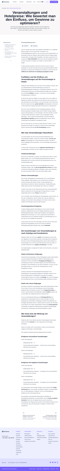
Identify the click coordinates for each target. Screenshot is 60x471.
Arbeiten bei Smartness (53, 441)
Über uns (50, 439)
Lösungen (22, 1)
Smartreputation (19, 446)
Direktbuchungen (28, 435)
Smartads (18, 433)
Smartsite (18, 448)
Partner (49, 443)
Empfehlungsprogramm (53, 437)
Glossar (38, 439)
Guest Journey (27, 439)
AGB (57, 468)
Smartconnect (19, 437)
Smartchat (18, 435)
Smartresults (18, 450)
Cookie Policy (39, 468)
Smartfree (18, 439)
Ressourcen (40, 1)
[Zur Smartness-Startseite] (5, 2)
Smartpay (18, 441)
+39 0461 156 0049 (8, 438)
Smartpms (18, 443)
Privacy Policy (32, 468)
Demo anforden (51, 433)
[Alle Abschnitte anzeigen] (10, 60)
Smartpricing (18, 445)
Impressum (52, 468)
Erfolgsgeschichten (41, 435)
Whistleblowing (46, 468)
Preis (34, 1)
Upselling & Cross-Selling (29, 441)
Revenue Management (29, 437)
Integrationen (29, 1)
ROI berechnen (51, 435)
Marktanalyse (27, 433)
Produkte (15, 1)
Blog (38, 433)
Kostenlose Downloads (42, 437)
